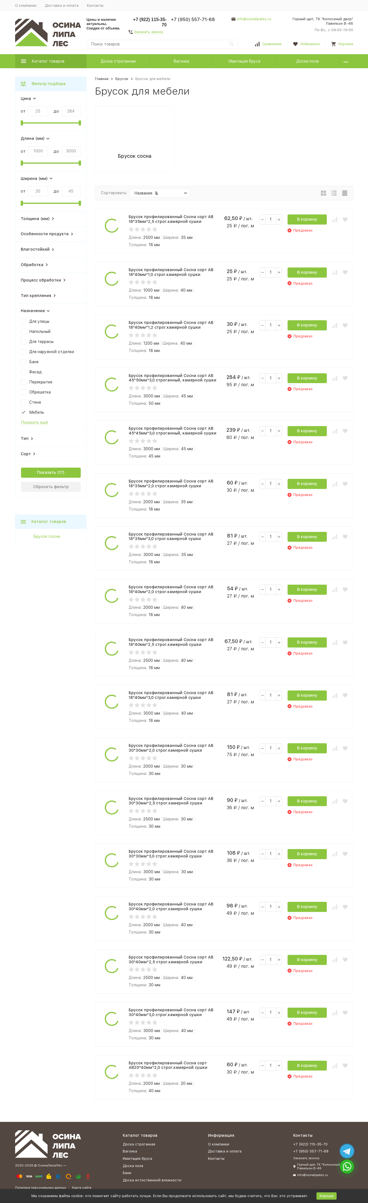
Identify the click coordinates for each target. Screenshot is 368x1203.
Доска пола (307, 61)
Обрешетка (40, 392)
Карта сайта (81, 1188)
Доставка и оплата (61, 5)
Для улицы (39, 321)
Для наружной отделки (51, 351)
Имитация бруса (244, 61)
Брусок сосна (46, 536)
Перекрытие (40, 382)
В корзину (307, 219)
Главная (101, 79)
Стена (35, 402)
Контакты (95, 5)
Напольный (39, 331)
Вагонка (181, 61)
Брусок (121, 79)
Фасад (35, 372)
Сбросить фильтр (51, 486)
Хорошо (326, 1196)
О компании (25, 5)
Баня (33, 362)
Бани (127, 1173)
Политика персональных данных (40, 1188)
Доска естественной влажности (152, 1180)
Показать (46, 472)
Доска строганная (118, 61)
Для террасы (41, 341)
